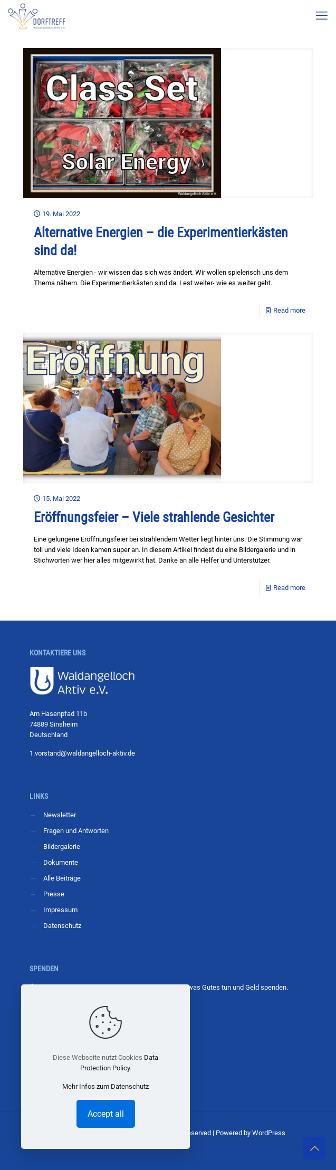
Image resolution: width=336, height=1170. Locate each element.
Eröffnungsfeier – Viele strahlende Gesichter (154, 517)
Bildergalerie (61, 846)
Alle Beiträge (62, 878)
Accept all (106, 1114)
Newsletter (59, 815)
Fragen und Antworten (76, 831)
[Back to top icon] (314, 1148)
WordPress (268, 1133)
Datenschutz (62, 926)
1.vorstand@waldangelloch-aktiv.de (82, 753)
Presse (53, 894)
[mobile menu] (322, 16)
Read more (289, 310)
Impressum (60, 910)
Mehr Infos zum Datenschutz (105, 1086)
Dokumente (60, 862)
